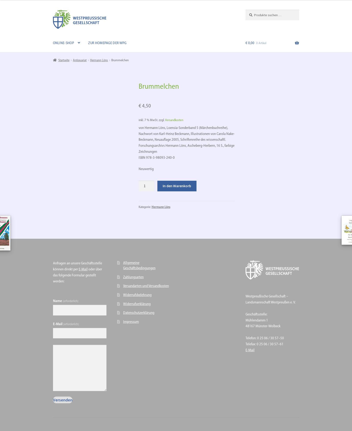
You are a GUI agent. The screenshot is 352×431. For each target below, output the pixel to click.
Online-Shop (63, 43)
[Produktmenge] (146, 186)
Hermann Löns (99, 60)
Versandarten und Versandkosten (146, 286)
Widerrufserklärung (137, 304)
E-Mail (83, 269)
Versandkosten (174, 120)
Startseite (63, 60)
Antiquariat (80, 60)
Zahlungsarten (133, 277)
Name (65, 301)
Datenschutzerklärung (138, 312)
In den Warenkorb (177, 185)
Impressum (131, 321)
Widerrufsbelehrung (137, 295)
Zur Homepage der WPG (107, 43)
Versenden (62, 400)
